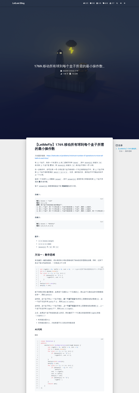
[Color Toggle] (121, 3)
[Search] (117, 3)
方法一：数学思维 (125, 151)
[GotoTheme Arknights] (125, 3)
